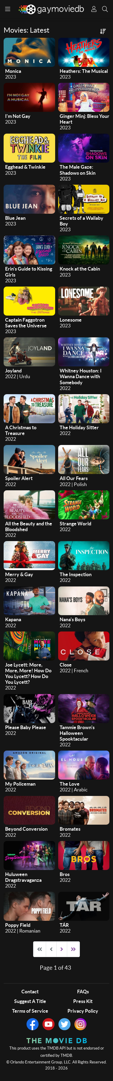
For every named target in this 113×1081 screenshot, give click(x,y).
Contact (30, 991)
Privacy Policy (82, 1011)
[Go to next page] (61, 949)
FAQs (83, 991)
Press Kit (83, 1001)
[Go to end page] (73, 949)
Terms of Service (30, 1011)
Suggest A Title (30, 1001)
